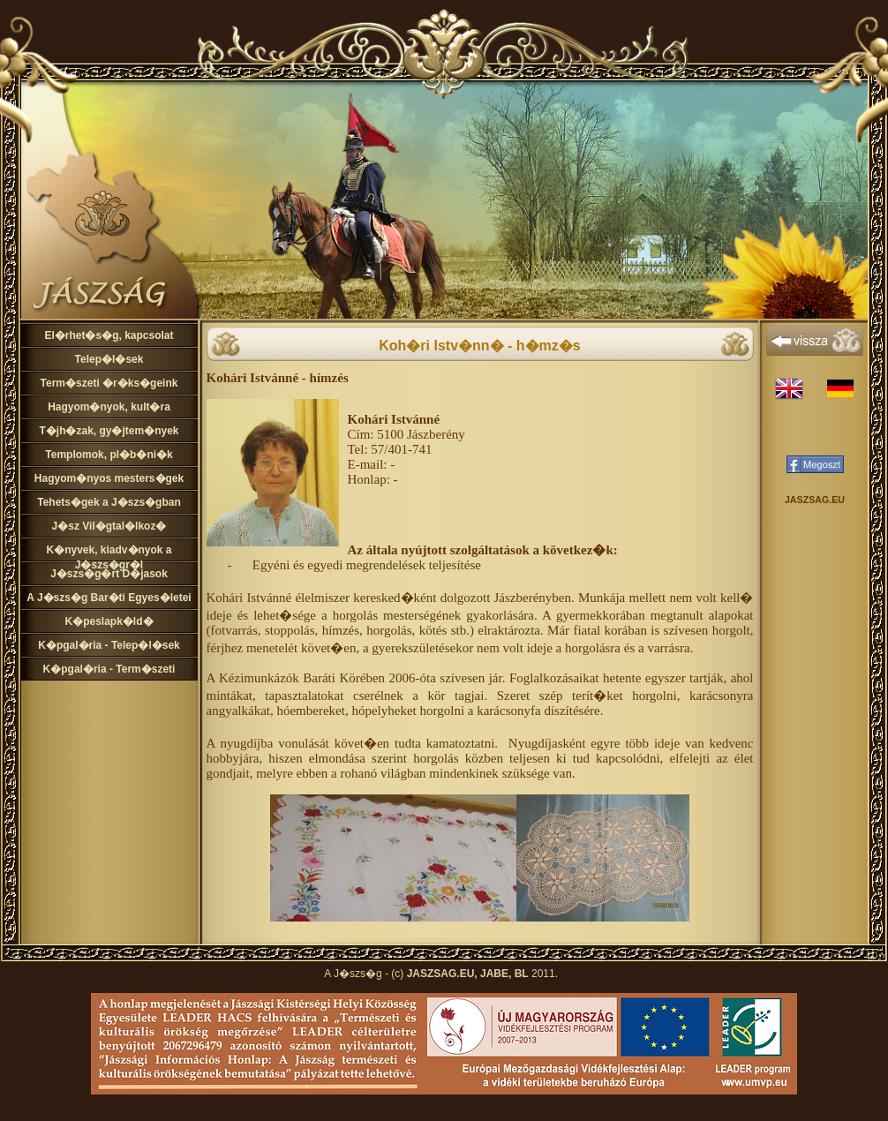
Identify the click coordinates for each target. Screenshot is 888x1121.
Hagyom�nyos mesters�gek (109, 478)
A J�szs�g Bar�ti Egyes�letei (108, 597)
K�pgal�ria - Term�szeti (109, 669)
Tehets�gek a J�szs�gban (109, 502)
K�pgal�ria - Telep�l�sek (108, 645)
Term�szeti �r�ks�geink (109, 383)
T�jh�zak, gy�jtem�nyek (108, 431)
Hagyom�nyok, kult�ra (109, 407)
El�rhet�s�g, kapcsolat (108, 335)
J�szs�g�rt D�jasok (109, 574)
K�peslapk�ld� (108, 621)
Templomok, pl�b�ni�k (108, 454)
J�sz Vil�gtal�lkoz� (109, 526)
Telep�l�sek (109, 359)
